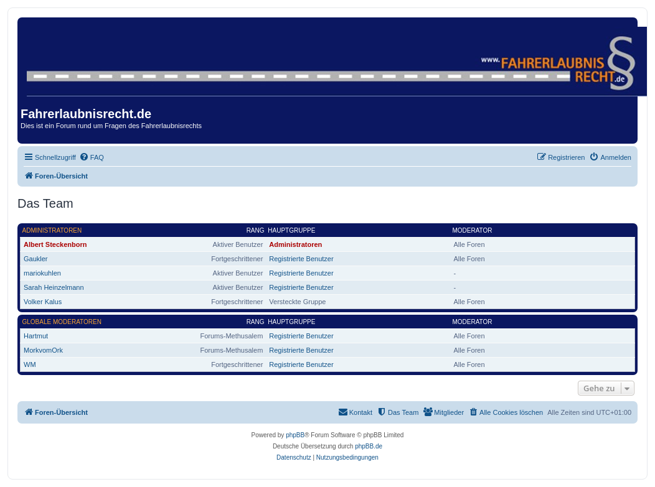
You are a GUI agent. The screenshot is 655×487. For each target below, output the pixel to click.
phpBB (295, 435)
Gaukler (36, 258)
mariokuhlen (42, 273)
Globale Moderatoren (61, 321)
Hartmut (36, 336)
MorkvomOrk (43, 350)
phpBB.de (368, 446)
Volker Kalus (43, 301)
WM (30, 364)
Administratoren (52, 230)
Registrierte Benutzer (301, 258)
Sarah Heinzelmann (54, 287)
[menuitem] (91, 157)
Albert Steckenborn (55, 244)
